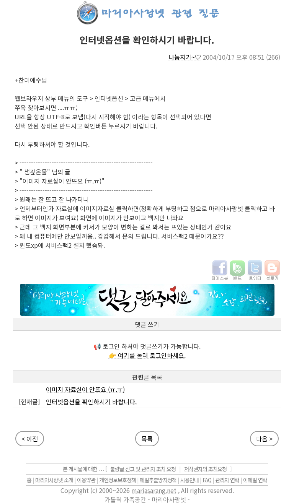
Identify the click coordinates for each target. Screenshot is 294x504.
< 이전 (29, 438)
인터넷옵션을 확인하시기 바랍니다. (91, 401)
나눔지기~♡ (184, 57)
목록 (147, 438)
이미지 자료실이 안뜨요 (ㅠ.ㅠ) (85, 389)
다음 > (264, 438)
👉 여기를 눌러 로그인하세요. (147, 355)
